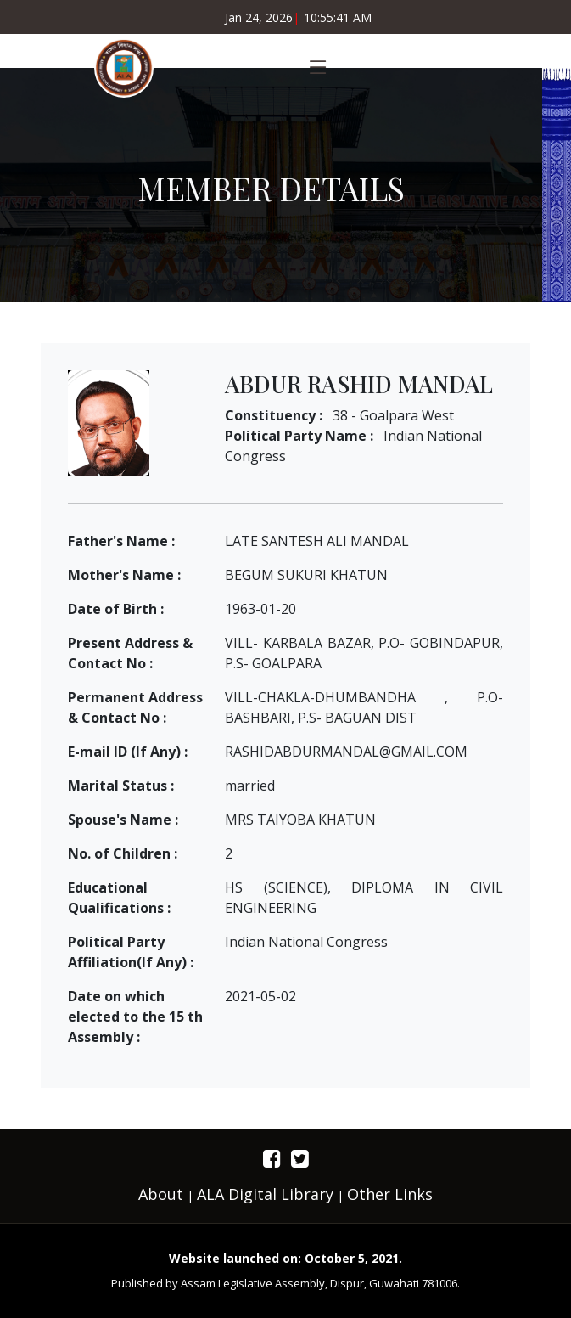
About (160, 1194)
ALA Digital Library (265, 1194)
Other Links (390, 1194)
